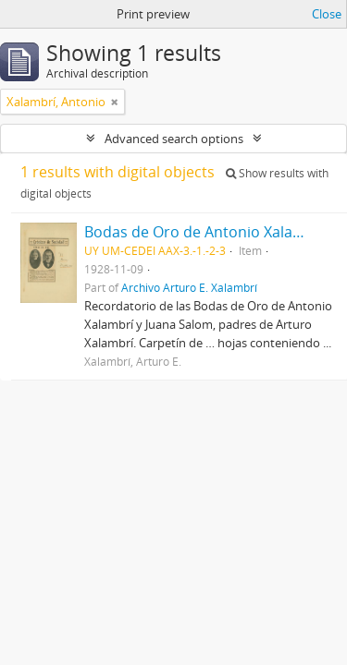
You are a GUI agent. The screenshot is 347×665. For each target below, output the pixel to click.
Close (326, 14)
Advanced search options (174, 138)
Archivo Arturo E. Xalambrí (189, 287)
